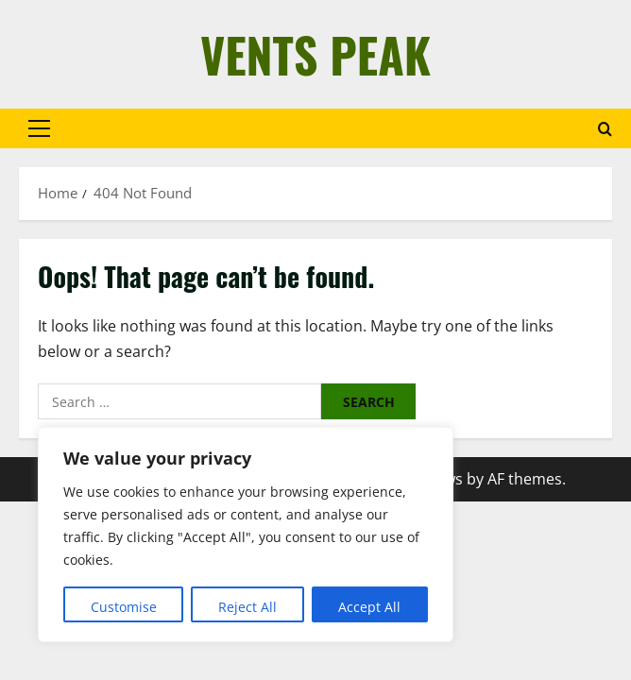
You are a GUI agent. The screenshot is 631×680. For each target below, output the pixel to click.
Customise (124, 607)
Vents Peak (315, 54)
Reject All (247, 607)
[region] (245, 534)
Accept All (369, 607)
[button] (39, 128)
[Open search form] (605, 128)
